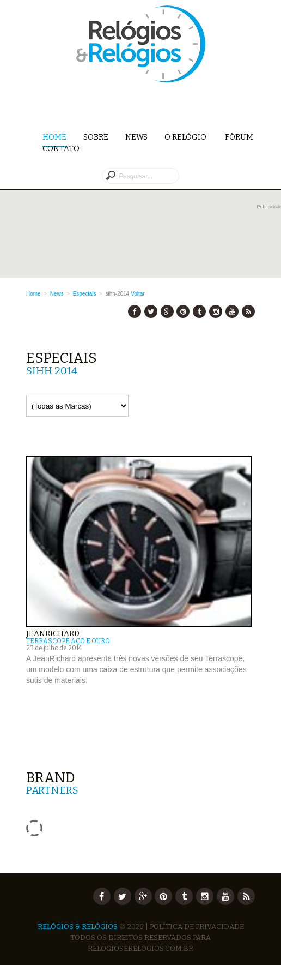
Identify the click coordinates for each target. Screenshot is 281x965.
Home (54, 138)
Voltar (138, 294)
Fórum (239, 137)
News (136, 137)
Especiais (84, 294)
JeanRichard (53, 633)
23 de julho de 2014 (54, 648)
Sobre (95, 137)
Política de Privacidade (197, 926)
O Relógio (186, 137)
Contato (61, 148)
